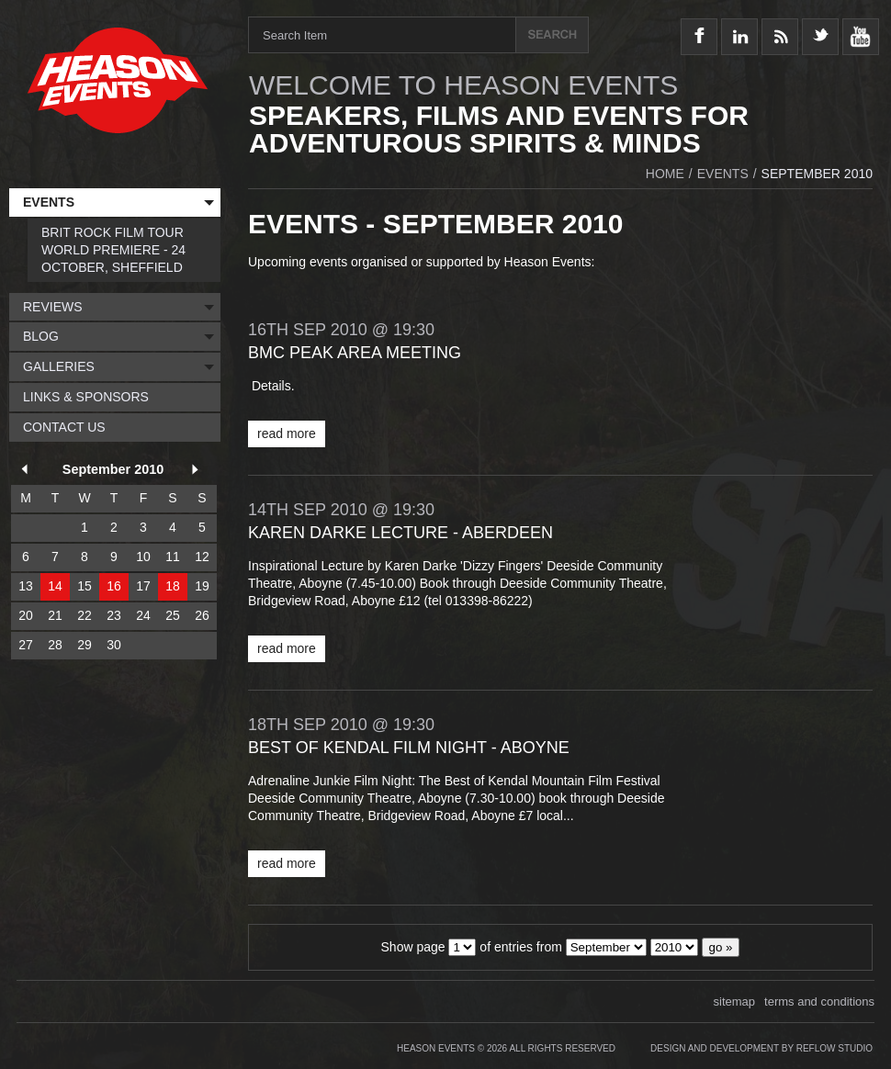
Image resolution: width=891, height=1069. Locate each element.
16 (114, 586)
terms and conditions (819, 1001)
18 (172, 586)
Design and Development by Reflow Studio (761, 1048)
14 (55, 586)
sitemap (735, 1001)
